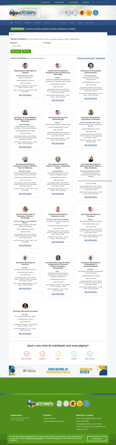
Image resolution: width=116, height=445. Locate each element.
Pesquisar (47, 43)
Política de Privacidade (33, 438)
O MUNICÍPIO (18, 22)
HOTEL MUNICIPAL (89, 22)
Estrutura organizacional (86, 58)
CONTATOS (80, 22)
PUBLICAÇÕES (63, 22)
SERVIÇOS (72, 22)
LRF (55, 22)
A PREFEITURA (27, 22)
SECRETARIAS (38, 22)
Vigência (14, 43)
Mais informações (25, 95)
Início (12, 34)
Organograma (100, 58)
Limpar (26, 51)
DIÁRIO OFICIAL (47, 22)
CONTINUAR (97, 439)
